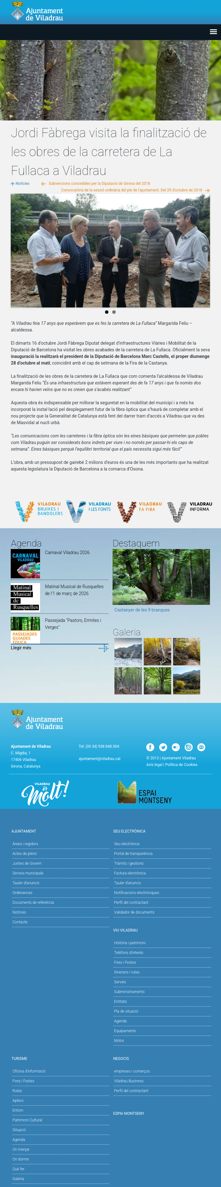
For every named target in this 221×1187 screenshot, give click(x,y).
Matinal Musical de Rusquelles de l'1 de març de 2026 (74, 590)
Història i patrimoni (130, 943)
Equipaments (125, 1031)
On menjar (21, 1149)
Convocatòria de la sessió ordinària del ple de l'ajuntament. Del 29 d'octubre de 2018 (131, 190)
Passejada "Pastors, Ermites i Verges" (73, 624)
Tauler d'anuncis (26, 883)
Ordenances (22, 893)
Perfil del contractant (131, 902)
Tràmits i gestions (129, 863)
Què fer (19, 1169)
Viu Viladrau (161, 930)
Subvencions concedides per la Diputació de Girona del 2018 (99, 183)
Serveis (120, 982)
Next (205, 249)
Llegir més (21, 647)
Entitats (120, 1001)
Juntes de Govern (27, 863)
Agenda (120, 1021)
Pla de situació (126, 1011)
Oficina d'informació (29, 1071)
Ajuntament (59, 830)
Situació (19, 1130)
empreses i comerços (132, 1071)
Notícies (22, 183)
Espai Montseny (128, 1113)
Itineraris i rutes (127, 972)
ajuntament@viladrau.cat (99, 759)
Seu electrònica (127, 844)
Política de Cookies (181, 765)
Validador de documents (134, 912)
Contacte (20, 922)
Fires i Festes (125, 962)
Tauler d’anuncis (127, 883)
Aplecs (18, 1100)
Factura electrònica (130, 873)
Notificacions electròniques (136, 893)
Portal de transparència (133, 853)
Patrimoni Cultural (27, 1120)
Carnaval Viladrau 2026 (67, 552)
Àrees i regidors (25, 844)
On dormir (21, 1159)
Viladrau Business (128, 1081)
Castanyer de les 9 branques (142, 609)
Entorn (18, 1110)
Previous (15, 249)
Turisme (59, 1058)
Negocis (161, 1058)
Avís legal (154, 765)
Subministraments (129, 992)
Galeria (18, 1179)
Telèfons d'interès (128, 952)
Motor (119, 1040)
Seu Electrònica (161, 830)
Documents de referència (33, 902)
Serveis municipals (28, 873)
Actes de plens (25, 853)
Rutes (17, 1091)
